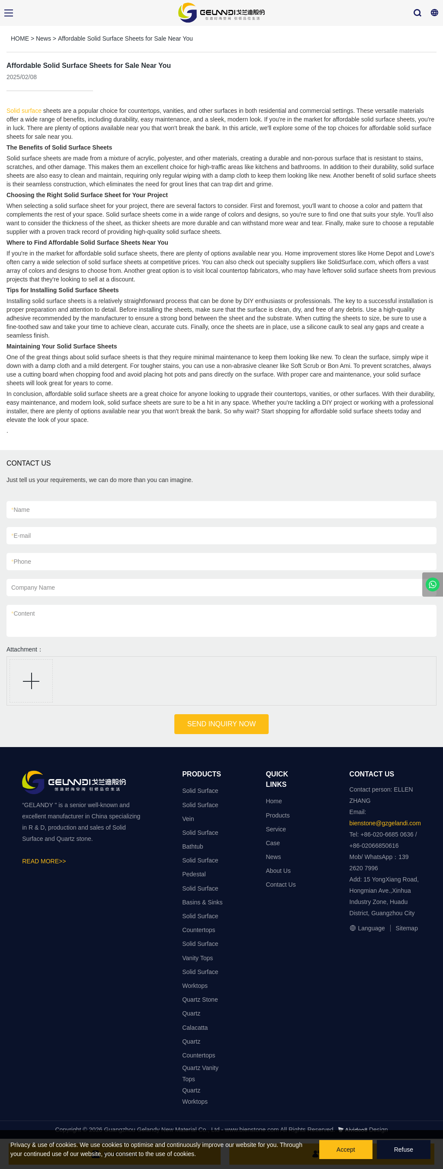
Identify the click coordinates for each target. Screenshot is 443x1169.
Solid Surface (200, 790)
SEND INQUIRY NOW (221, 724)
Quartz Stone (200, 999)
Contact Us (280, 884)
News (43, 38)
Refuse (403, 1149)
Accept (346, 1149)
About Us (278, 870)
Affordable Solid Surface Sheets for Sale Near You (125, 38)
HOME (20, 38)
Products (277, 815)
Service (276, 829)
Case (273, 843)
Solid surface (24, 110)
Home (274, 801)
